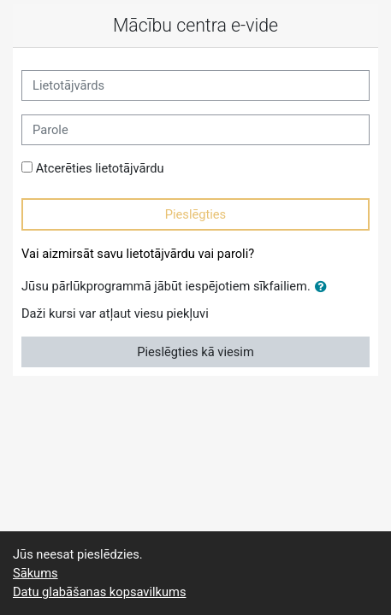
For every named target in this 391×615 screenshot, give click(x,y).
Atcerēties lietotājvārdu (100, 168)
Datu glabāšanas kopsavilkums (99, 592)
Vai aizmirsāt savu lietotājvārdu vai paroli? (137, 253)
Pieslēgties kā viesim (195, 352)
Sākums (35, 573)
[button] (324, 287)
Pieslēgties (195, 214)
